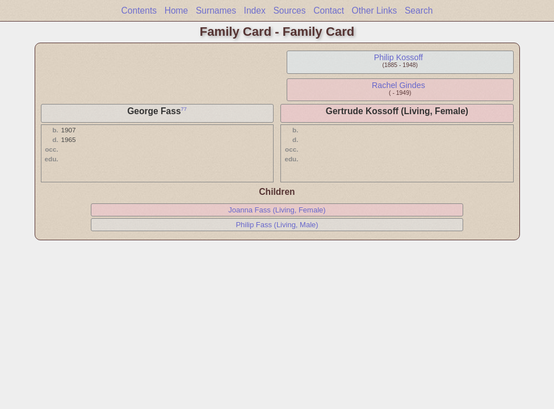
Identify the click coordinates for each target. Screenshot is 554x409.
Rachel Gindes (398, 85)
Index (255, 10)
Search (419, 10)
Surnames (216, 10)
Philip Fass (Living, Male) (277, 224)
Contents (139, 10)
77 (184, 109)
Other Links (374, 10)
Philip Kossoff (398, 57)
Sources (289, 10)
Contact (328, 10)
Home (176, 10)
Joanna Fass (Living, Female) (276, 210)
